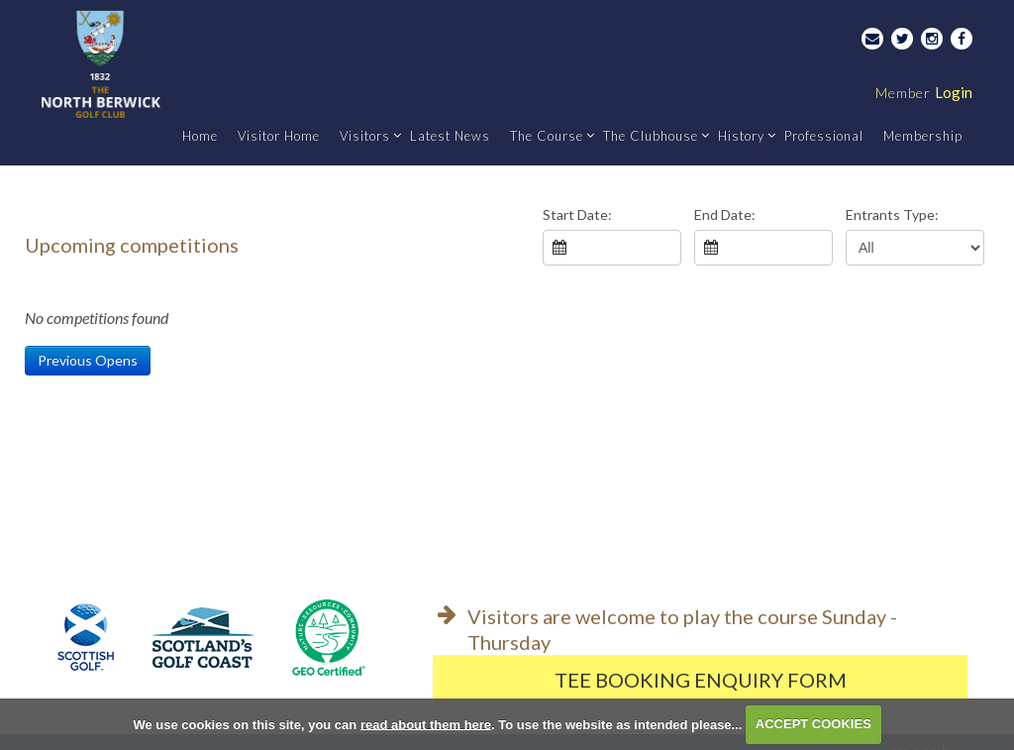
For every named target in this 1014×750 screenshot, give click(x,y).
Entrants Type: (892, 214)
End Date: (725, 214)
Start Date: (577, 214)
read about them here (425, 723)
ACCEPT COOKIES (813, 723)
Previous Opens (88, 360)
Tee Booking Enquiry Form (701, 680)
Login (923, 92)
